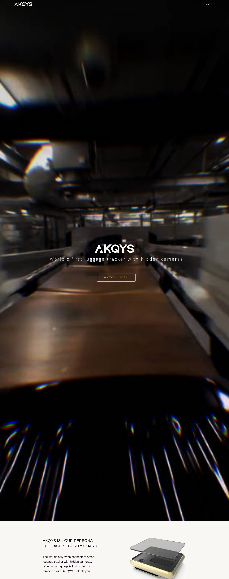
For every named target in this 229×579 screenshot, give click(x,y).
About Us (210, 4)
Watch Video (116, 277)
